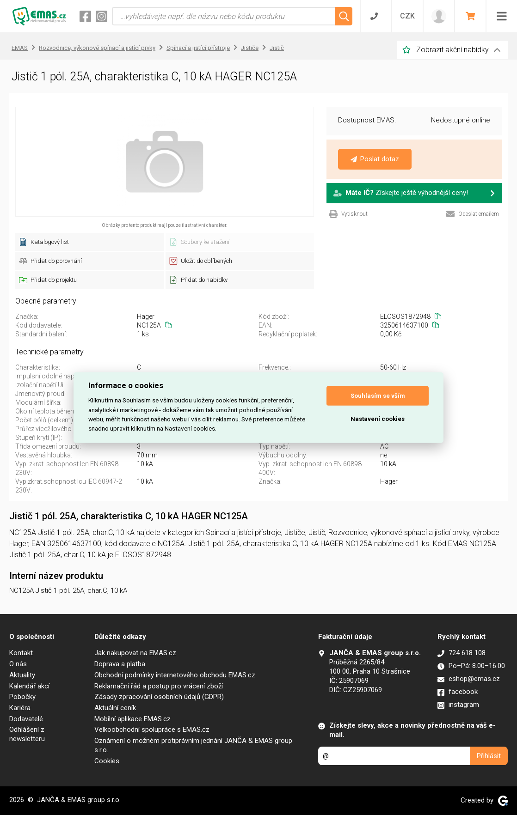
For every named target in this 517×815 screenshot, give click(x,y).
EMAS (20, 47)
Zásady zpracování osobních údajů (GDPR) (159, 697)
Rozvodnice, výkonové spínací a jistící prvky (97, 47)
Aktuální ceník (115, 708)
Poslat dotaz (375, 159)
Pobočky (22, 697)
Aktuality (22, 675)
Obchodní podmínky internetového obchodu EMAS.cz (174, 675)
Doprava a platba (119, 664)
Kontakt (21, 653)
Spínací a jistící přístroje (198, 47)
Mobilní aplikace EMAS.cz (132, 719)
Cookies (106, 761)
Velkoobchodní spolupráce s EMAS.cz (151, 729)
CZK (407, 16)
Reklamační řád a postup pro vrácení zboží (158, 686)
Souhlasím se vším (378, 395)
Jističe (249, 47)
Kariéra (20, 708)
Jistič (277, 47)
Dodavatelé (26, 719)
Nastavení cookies (378, 418)
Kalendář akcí (29, 686)
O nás (18, 664)
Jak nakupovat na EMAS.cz (135, 653)
